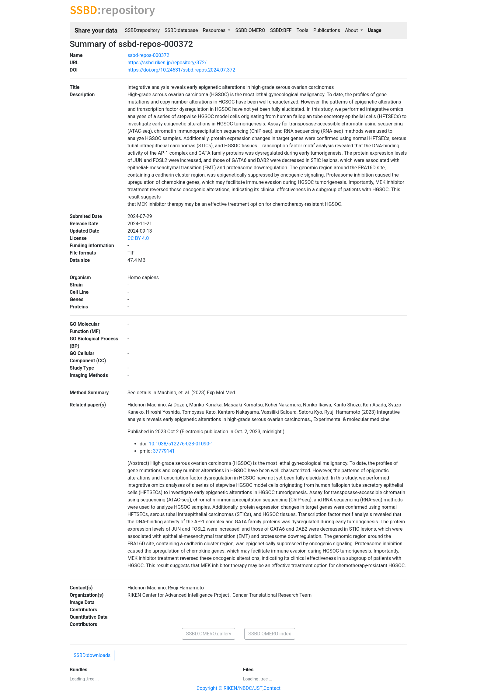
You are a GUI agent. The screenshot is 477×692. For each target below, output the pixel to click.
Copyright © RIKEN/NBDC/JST (230, 688)
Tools (302, 30)
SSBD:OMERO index (269, 634)
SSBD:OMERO (250, 30)
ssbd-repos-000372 (148, 55)
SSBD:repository (142, 30)
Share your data (96, 30)
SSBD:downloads (92, 655)
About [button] (352, 30)
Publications (326, 30)
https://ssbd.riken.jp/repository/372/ (167, 62)
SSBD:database (181, 30)
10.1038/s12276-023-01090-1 (181, 444)
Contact (271, 688)
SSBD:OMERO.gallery (208, 634)
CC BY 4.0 (138, 238)
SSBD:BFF (281, 30)
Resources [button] (215, 30)
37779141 (164, 451)
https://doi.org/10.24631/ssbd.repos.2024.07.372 (181, 70)
